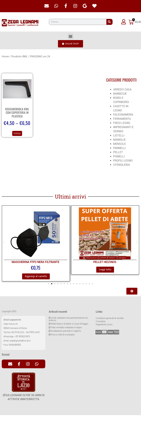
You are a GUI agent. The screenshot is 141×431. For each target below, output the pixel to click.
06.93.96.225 (17, 332)
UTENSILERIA (121, 164)
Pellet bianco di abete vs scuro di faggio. (69, 324)
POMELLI (119, 156)
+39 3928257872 (22, 336)
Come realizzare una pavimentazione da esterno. (68, 319)
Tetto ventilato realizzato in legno (66, 327)
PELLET (118, 152)
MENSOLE (119, 144)
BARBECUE (120, 93)
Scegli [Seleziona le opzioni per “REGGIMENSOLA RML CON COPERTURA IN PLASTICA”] (17, 133)
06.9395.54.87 (33, 332)
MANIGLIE (119, 139)
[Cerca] (109, 22)
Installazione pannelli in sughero (65, 331)
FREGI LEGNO (121, 123)
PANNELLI (119, 148)
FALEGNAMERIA (123, 114)
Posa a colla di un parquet (62, 334)
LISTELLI (118, 135)
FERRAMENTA (122, 118)
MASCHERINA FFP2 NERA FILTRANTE (35, 262)
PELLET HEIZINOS (104, 262)
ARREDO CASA (122, 89)
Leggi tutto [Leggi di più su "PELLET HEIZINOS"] (105, 269)
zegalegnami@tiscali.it (20, 340)
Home (5, 56)
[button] (70, 36)
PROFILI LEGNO (123, 160)
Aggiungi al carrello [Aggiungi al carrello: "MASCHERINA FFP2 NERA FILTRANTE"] (36, 276)
